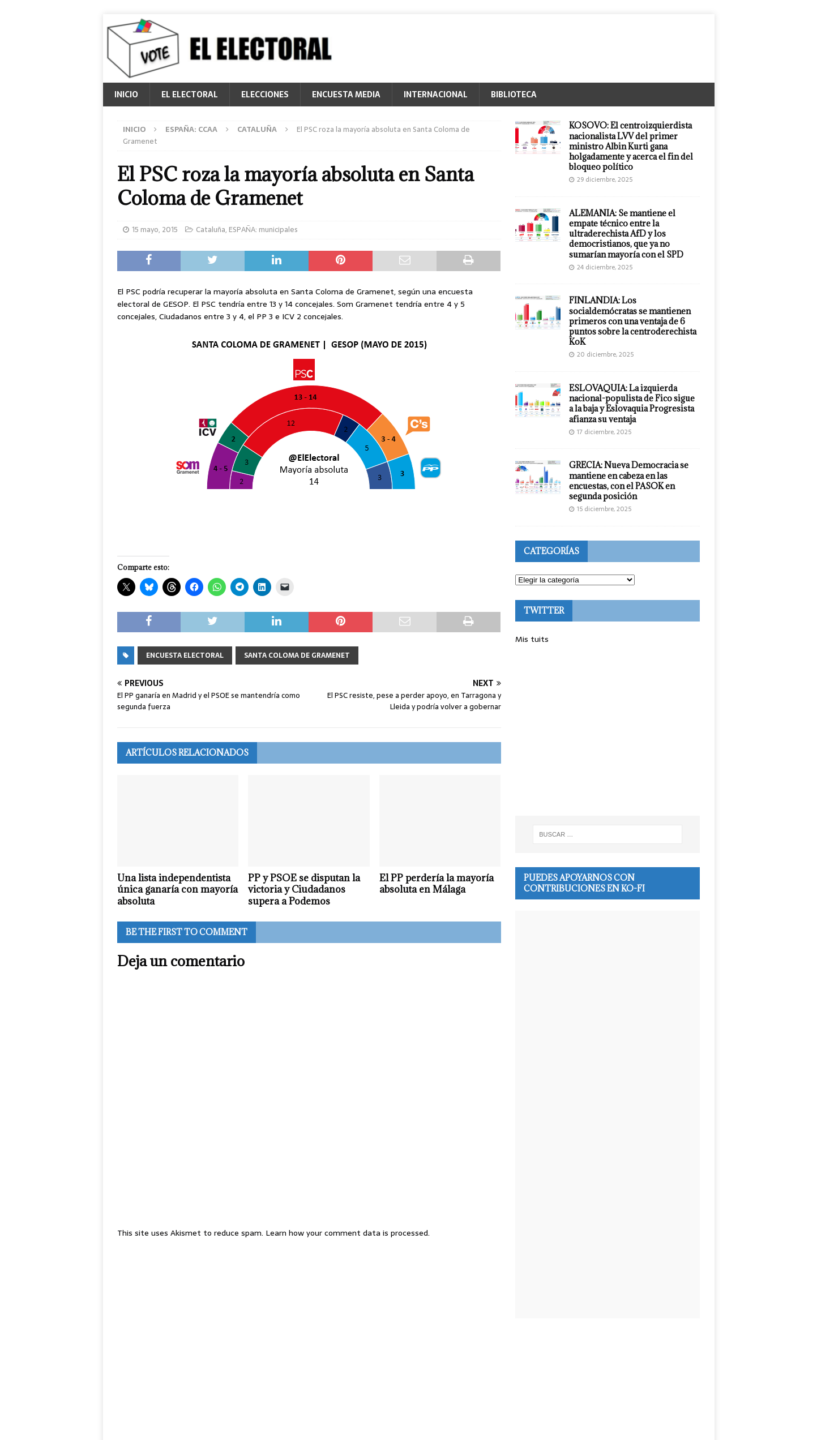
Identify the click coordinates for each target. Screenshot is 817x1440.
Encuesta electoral (185, 655)
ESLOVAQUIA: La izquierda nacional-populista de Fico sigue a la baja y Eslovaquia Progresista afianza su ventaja (632, 404)
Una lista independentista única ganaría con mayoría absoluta (177, 890)
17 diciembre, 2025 (604, 432)
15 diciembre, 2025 (604, 509)
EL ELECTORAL (189, 94)
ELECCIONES (265, 94)
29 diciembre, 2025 (604, 179)
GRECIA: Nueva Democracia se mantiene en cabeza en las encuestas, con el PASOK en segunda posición (628, 481)
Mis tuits (532, 639)
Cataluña (210, 229)
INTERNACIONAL (436, 94)
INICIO (126, 94)
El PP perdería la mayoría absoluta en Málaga (436, 884)
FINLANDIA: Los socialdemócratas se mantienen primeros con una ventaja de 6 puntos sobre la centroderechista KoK (632, 321)
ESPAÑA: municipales (263, 229)
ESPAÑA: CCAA (191, 129)
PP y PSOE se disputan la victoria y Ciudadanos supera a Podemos (304, 890)
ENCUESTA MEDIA (346, 94)
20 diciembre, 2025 (605, 354)
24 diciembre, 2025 (604, 267)
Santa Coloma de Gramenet (297, 655)
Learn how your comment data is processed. (348, 1233)
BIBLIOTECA (514, 94)
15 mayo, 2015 (155, 229)
